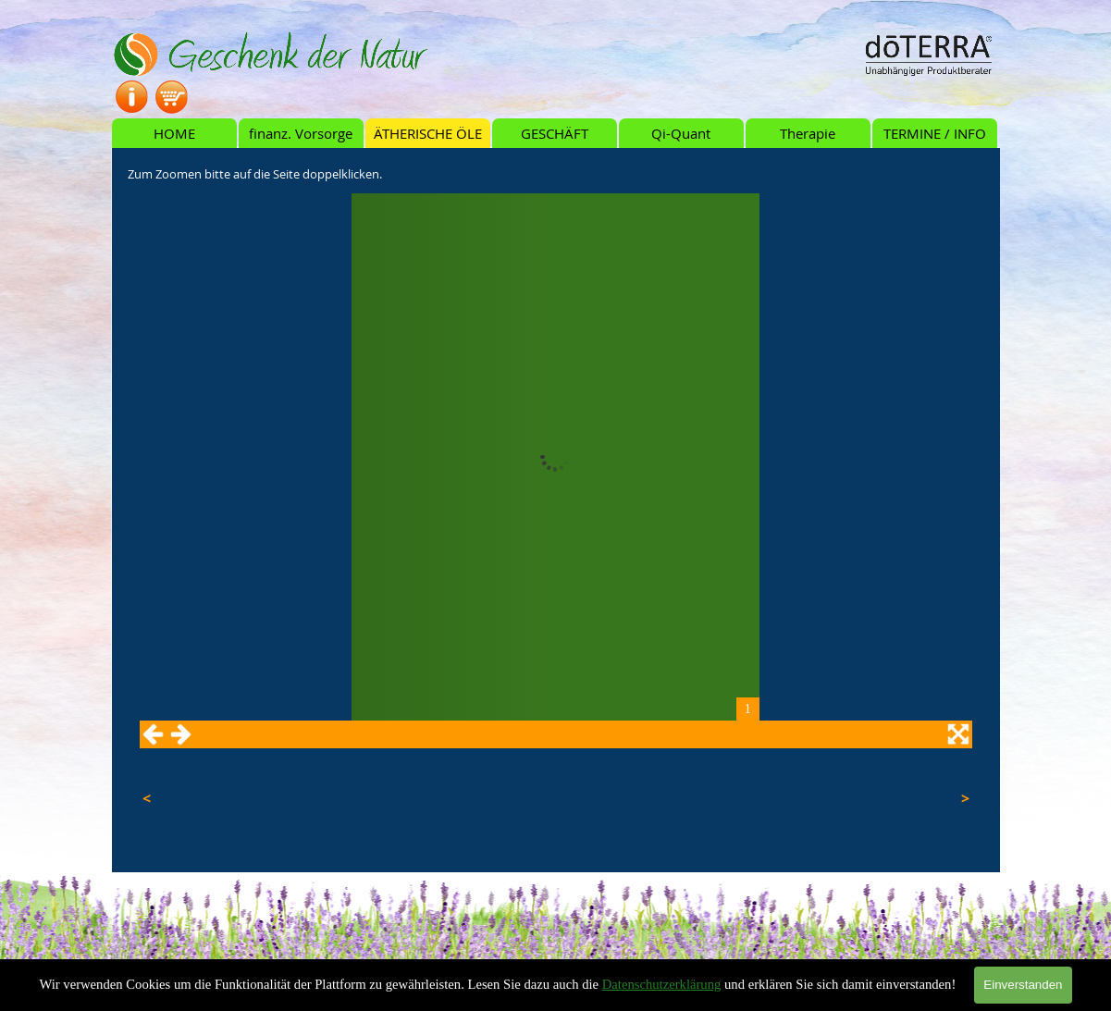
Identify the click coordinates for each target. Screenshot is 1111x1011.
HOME (174, 133)
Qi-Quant (680, 133)
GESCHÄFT (554, 133)
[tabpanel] (556, 173)
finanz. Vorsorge (300, 133)
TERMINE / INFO (934, 133)
